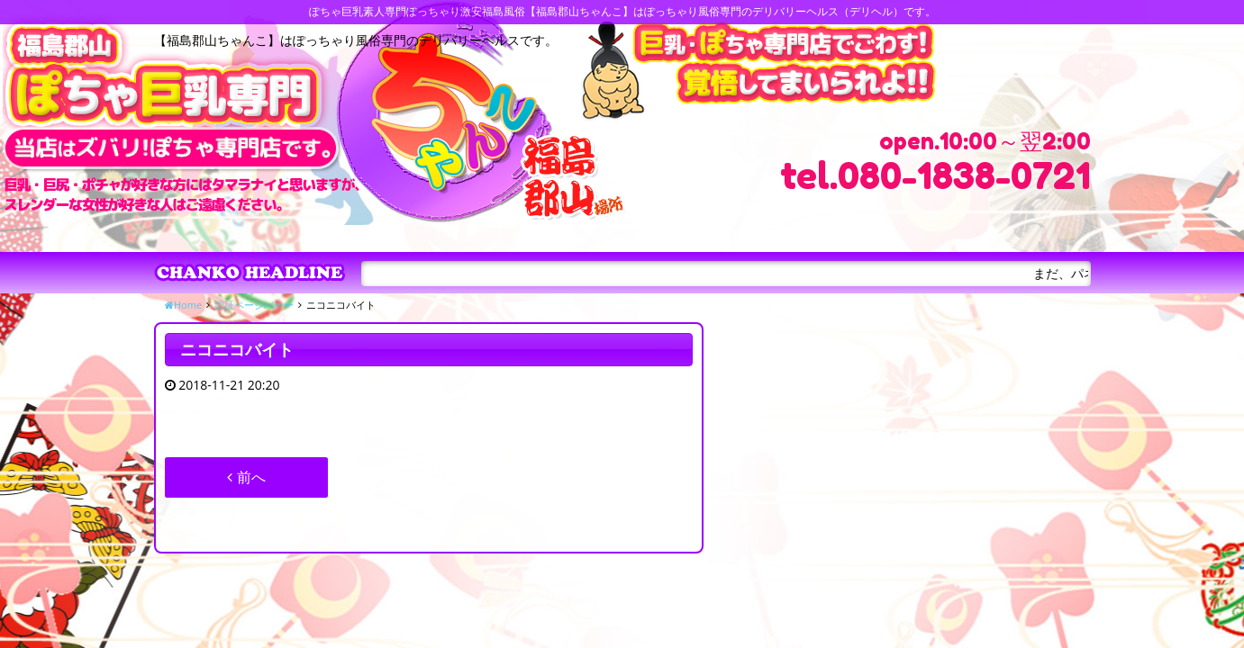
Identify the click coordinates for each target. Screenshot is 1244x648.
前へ (246, 477)
